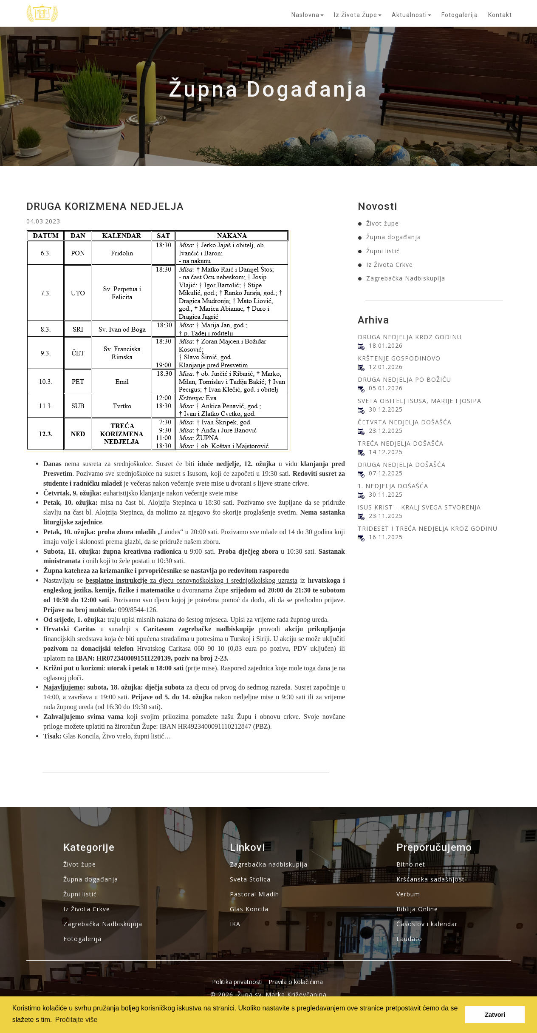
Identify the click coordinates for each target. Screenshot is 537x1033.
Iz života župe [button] (358, 14)
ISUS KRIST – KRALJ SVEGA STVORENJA (419, 507)
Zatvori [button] (495, 1014)
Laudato (409, 939)
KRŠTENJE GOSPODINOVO (399, 358)
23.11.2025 (386, 516)
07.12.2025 (386, 473)
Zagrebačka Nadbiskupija (405, 278)
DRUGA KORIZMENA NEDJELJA (105, 206)
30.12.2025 (386, 409)
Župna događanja (393, 237)
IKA (235, 924)
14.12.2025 (386, 452)
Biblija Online (417, 909)
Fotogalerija (459, 14)
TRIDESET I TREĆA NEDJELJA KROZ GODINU (427, 528)
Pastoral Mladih (254, 894)
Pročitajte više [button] (76, 1019)
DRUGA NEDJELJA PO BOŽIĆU (404, 379)
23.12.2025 (386, 430)
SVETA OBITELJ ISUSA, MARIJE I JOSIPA (419, 401)
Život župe (382, 223)
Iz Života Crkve (389, 264)
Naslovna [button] (307, 14)
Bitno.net (410, 864)
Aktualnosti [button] (411, 14)
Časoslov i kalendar (427, 924)
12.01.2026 (386, 367)
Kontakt (500, 14)
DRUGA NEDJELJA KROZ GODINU (410, 337)
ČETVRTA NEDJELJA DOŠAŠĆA (405, 422)
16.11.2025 (386, 537)
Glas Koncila (249, 909)
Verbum (408, 894)
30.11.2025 (386, 494)
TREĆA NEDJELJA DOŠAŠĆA (401, 443)
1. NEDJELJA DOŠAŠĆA (393, 486)
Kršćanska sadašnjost (430, 879)
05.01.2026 (386, 388)
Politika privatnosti (237, 982)
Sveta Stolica (250, 879)
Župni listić (383, 251)
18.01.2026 (386, 345)
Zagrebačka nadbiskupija (269, 864)
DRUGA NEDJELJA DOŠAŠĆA (402, 465)
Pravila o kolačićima (295, 982)
